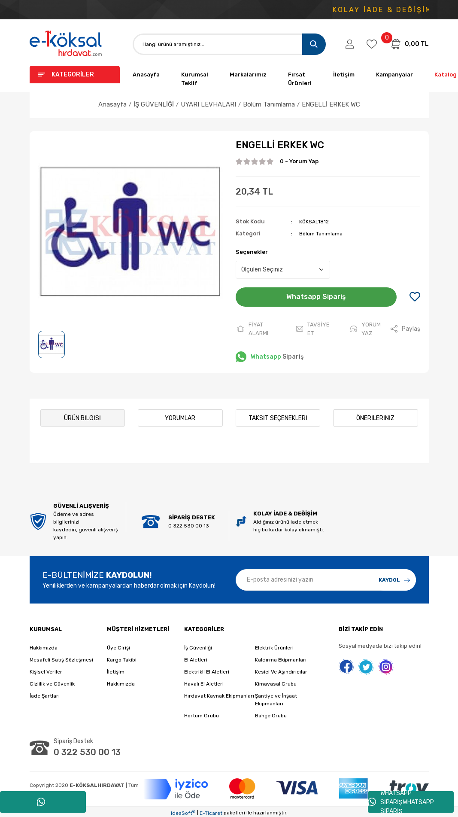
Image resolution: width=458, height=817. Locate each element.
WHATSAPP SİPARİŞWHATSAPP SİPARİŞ (401, 802)
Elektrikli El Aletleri (206, 670)
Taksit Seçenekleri (278, 416)
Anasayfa (146, 74)
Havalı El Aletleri (204, 682)
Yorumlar (180, 416)
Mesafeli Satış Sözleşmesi (61, 658)
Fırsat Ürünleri (300, 78)
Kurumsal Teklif (194, 78)
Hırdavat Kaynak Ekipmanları (219, 694)
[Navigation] (75, 74)
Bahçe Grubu (271, 714)
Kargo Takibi (121, 658)
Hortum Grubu (201, 714)
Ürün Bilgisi (82, 416)
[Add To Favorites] (414, 297)
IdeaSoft (183, 811)
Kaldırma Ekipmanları (280, 658)
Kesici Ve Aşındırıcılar (281, 670)
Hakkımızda (44, 646)
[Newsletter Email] (326, 577)
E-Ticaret (211, 811)
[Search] (229, 44)
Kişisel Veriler (46, 670)
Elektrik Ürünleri (274, 646)
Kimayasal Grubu (276, 682)
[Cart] (409, 44)
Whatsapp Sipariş (316, 297)
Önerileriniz (375, 416)
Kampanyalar (394, 74)
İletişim (344, 74)
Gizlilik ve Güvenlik (52, 682)
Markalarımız (248, 74)
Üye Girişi (118, 646)
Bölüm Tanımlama (321, 234)
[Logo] (66, 44)
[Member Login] (350, 44)
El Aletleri (195, 658)
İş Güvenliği (198, 646)
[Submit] (394, 577)
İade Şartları (45, 694)
